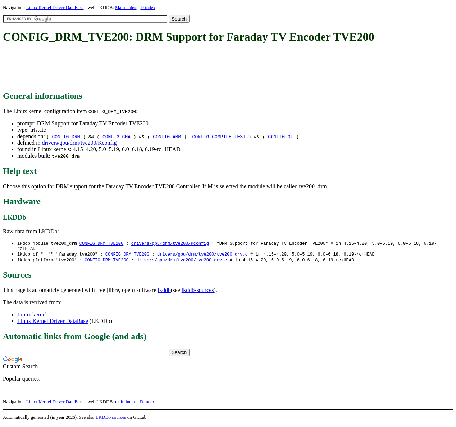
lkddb (164, 292)
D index (147, 7)
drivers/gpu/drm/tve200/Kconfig (79, 143)
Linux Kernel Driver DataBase (55, 7)
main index (125, 403)
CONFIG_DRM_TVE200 (101, 244)
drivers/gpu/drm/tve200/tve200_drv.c (202, 256)
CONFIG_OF (280, 136)
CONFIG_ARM (167, 136)
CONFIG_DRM (66, 136)
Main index (126, 7)
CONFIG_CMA (116, 136)
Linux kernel (32, 317)
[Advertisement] (134, 67)
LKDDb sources (111, 419)
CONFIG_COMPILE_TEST (219, 136)
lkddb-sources (198, 292)
